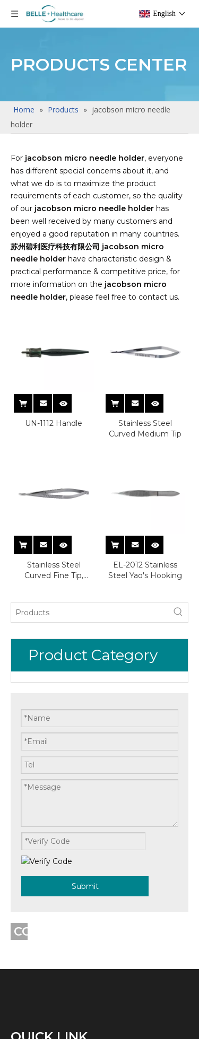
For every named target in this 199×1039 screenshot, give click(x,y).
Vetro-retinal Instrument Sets (74, 784)
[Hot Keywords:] (125, 612)
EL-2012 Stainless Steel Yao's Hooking (145, 570)
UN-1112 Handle (53, 423)
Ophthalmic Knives (51, 692)
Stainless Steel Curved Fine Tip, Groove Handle (53, 570)
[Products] (63, 612)
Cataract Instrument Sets (64, 845)
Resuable (31, 723)
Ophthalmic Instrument (62, 814)
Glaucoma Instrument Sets (69, 937)
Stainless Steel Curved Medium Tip (145, 428)
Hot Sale (29, 876)
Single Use (33, 753)
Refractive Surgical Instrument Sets (87, 1029)
